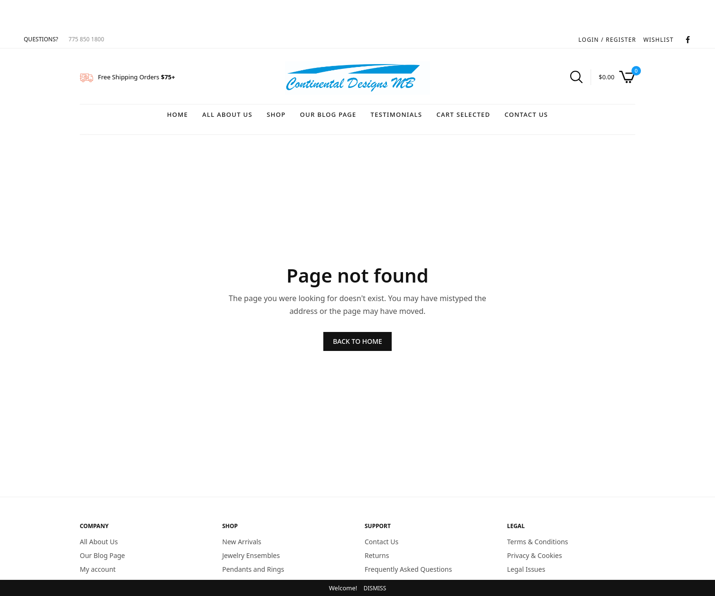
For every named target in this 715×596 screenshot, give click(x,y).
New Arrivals (241, 541)
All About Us (227, 114)
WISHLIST (658, 40)
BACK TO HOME (357, 341)
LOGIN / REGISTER (607, 40)
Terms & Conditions (537, 541)
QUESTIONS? (41, 39)
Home (177, 114)
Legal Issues (526, 568)
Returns (377, 554)
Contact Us (526, 114)
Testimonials (397, 114)
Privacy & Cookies (534, 554)
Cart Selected (463, 114)
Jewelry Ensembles (251, 554)
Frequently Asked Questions (408, 568)
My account (98, 568)
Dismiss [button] (375, 588)
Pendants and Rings (253, 568)
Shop (276, 114)
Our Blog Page (328, 114)
